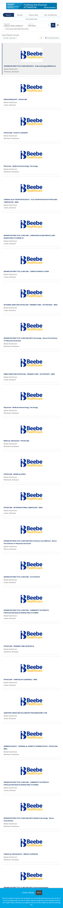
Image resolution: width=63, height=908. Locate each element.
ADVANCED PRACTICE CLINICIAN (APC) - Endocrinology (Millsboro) (30, 66)
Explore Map (33, 15)
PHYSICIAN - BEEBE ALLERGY (15, 474)
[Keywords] (15, 25)
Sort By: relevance (9, 38)
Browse (20, 15)
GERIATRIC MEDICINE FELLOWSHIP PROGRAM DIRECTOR (25, 713)
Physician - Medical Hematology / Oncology (21, 166)
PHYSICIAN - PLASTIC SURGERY (16, 133)
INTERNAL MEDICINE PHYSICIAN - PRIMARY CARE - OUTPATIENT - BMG (30, 305)
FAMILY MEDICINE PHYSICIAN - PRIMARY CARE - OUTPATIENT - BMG (29, 374)
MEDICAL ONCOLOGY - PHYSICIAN (16, 441)
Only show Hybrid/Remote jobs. (17, 29)
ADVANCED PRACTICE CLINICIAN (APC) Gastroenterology (26, 887)
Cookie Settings (28, 893)
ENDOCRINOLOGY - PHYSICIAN (15, 99)
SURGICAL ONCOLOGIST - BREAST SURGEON (21, 854)
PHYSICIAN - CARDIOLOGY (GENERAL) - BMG (20, 679)
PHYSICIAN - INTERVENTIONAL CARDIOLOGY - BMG (23, 507)
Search (8, 15)
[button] (57, 25)
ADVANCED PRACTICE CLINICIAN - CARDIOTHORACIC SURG (26, 271)
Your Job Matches (50, 15)
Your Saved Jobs (31, 19)
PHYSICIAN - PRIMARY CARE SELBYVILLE (19, 646)
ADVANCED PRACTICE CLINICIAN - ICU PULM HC (22, 577)
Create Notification (52, 38)
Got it (39, 893)
